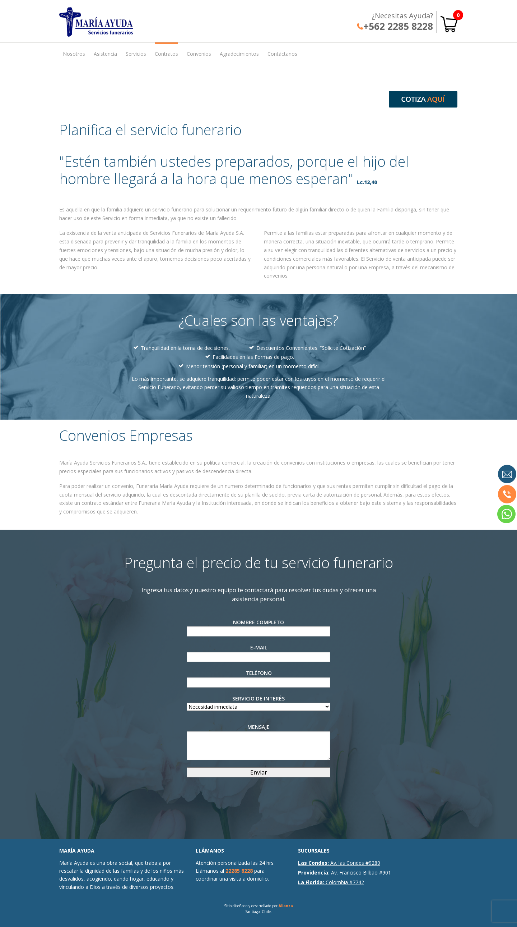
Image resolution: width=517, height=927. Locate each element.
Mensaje (258, 741)
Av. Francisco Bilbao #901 (344, 872)
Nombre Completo (258, 628)
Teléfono (258, 679)
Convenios (199, 53)
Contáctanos (282, 53)
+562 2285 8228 (395, 26)
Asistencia (105, 53)
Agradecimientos (239, 53)
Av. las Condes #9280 (339, 862)
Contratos (166, 53)
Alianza (286, 905)
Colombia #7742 (331, 882)
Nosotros (74, 53)
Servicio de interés (258, 702)
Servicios (136, 53)
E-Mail (258, 653)
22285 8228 (239, 870)
